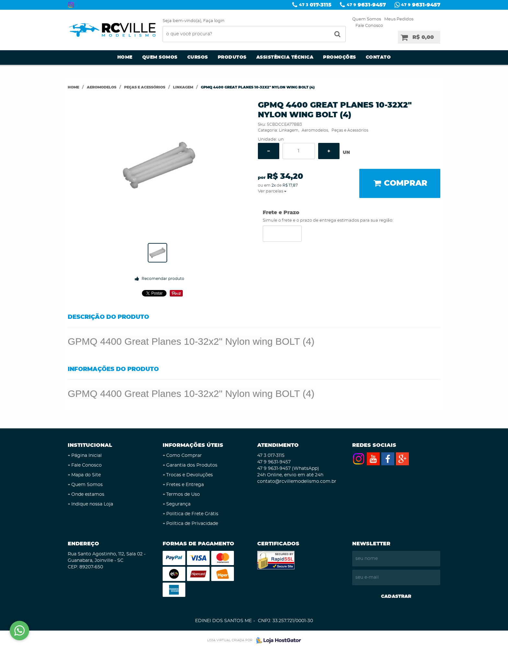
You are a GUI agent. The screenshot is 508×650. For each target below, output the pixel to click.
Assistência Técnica (285, 57)
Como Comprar (184, 455)
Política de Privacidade (192, 523)
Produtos (232, 57)
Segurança (178, 504)
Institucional (90, 445)
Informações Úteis (193, 445)
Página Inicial (86, 455)
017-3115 (315, 4)
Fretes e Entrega (185, 484)
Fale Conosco (369, 26)
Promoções (339, 57)
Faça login (214, 21)
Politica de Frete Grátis (192, 514)
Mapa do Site (86, 475)
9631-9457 (366, 4)
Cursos (197, 57)
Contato (378, 57)
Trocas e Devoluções (189, 475)
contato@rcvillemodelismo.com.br (296, 481)
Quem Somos (366, 19)
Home (125, 57)
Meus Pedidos (398, 19)
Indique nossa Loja (92, 504)
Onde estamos (87, 494)
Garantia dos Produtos (191, 465)
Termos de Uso (183, 494)
